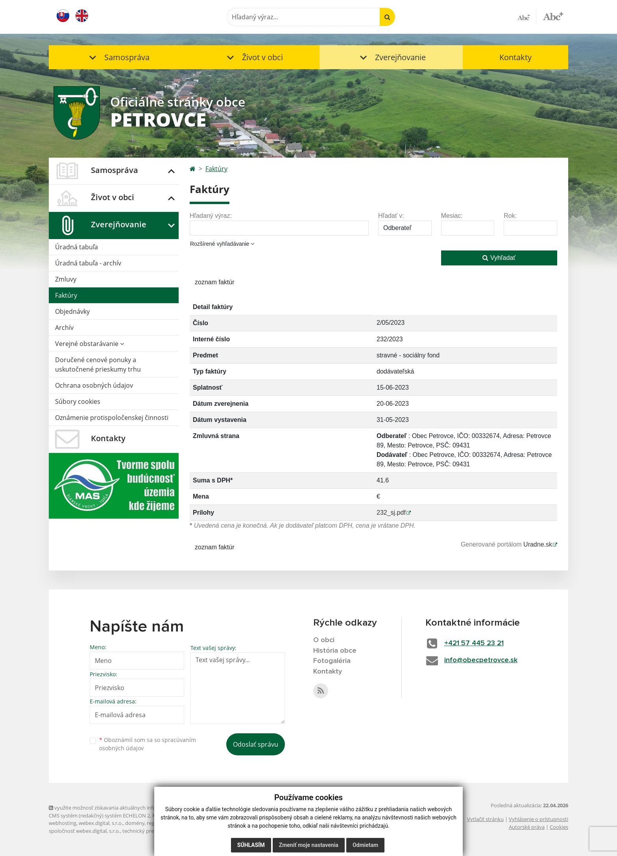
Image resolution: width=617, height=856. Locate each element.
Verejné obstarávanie (89, 343)
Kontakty (515, 57)
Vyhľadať (498, 257)
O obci (323, 640)
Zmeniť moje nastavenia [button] (308, 845)
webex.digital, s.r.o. (101, 823)
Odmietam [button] (365, 845)
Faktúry (66, 295)
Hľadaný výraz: (211, 215)
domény (134, 823)
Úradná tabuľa (76, 247)
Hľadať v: (391, 215)
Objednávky (72, 311)
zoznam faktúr (214, 282)
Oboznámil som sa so (147, 744)
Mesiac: (452, 215)
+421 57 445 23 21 (474, 643)
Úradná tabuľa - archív (88, 263)
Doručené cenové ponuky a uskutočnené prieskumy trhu (98, 364)
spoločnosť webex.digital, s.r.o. (84, 830)
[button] (118, 57)
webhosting (62, 823)
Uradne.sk (537, 544)
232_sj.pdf (391, 512)
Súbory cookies (77, 401)
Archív (64, 327)
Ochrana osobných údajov (94, 385)
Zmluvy (65, 279)
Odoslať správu (255, 744)
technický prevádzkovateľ (152, 830)
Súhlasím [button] (251, 845)
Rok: (510, 215)
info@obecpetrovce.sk (480, 660)
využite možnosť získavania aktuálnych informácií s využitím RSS (127, 807)
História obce (335, 650)
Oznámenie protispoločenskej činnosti (111, 417)
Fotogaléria (332, 661)
